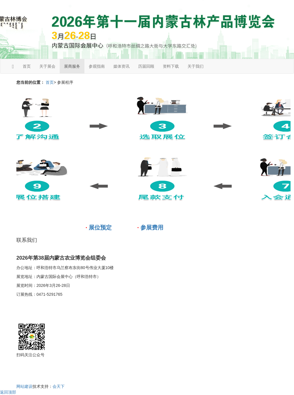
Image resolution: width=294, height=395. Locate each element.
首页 (27, 66)
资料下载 (171, 66)
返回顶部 (8, 392)
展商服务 (72, 66)
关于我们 (195, 66)
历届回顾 (146, 66)
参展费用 (151, 227)
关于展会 (47, 66)
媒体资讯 (121, 66)
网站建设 (24, 386)
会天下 (59, 386)
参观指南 (97, 66)
